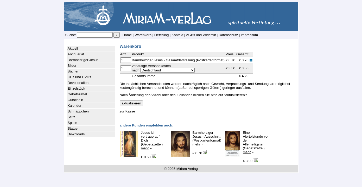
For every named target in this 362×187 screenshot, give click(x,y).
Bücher (73, 71)
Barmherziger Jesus (83, 60)
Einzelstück (76, 88)
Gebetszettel (77, 94)
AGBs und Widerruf (201, 35)
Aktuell (73, 48)
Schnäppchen (78, 111)
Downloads (76, 134)
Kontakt (177, 35)
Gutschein (75, 100)
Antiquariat (76, 54)
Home (127, 35)
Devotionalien (78, 83)
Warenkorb (143, 35)
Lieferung (161, 35)
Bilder (72, 66)
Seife (71, 117)
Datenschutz (228, 35)
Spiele (72, 123)
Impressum (249, 35)
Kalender (74, 106)
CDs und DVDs (79, 77)
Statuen (74, 128)
